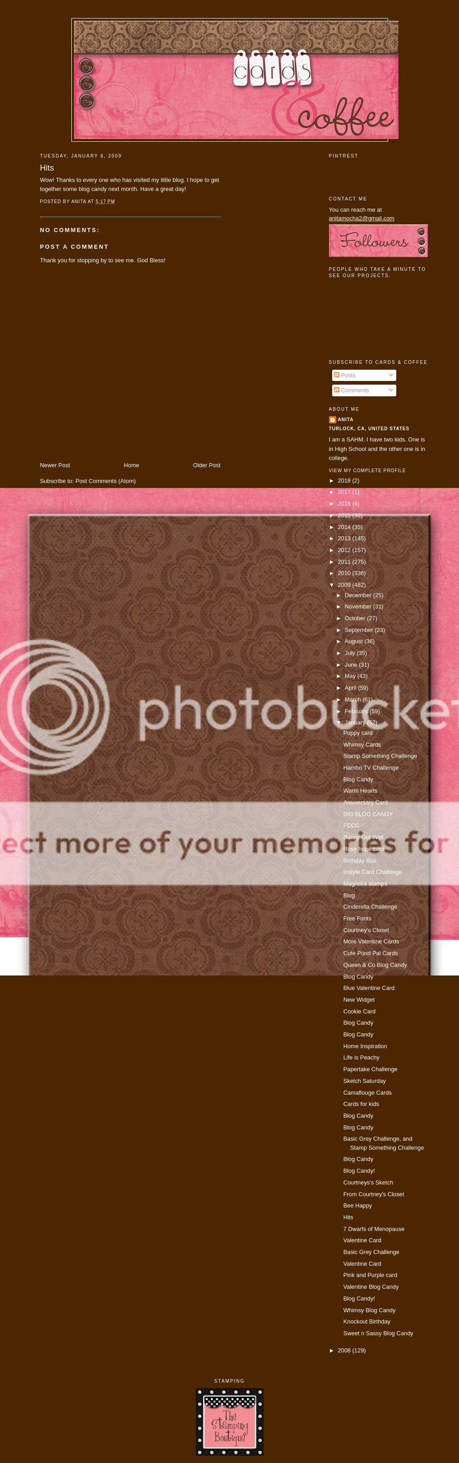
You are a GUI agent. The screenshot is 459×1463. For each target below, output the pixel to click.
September (360, 630)
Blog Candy (358, 779)
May (351, 676)
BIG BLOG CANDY (368, 814)
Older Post (207, 465)
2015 (345, 515)
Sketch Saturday (364, 1081)
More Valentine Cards (371, 941)
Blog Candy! (359, 1170)
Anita (346, 419)
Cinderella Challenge (370, 906)
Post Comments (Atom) (105, 481)
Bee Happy (357, 1205)
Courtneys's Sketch (368, 1182)
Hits (47, 167)
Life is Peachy (361, 1057)
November (359, 606)
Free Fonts (357, 918)
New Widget (359, 999)
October (356, 618)
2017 (345, 491)
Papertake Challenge (370, 1069)
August (355, 641)
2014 (345, 527)
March (353, 699)
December (359, 595)
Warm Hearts (360, 790)
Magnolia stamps (365, 883)
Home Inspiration (365, 1046)
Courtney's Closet (366, 930)
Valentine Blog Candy (371, 1286)
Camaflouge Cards (367, 1092)
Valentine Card (362, 1240)
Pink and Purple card (370, 1275)
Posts (345, 375)
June (352, 664)
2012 (345, 550)
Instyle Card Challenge (372, 872)
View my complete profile (367, 470)
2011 (345, 561)
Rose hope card (364, 848)
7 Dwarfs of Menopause (374, 1229)
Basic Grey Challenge (371, 1252)
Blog (349, 895)
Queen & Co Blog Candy (375, 964)
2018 (345, 480)
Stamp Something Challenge (380, 755)
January (356, 722)
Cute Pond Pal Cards (370, 953)
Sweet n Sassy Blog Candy (378, 1333)
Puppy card (358, 732)
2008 (345, 1350)
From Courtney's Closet (373, 1194)
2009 (345, 584)
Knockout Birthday (366, 1321)
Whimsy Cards (362, 744)
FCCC (351, 825)
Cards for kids (361, 1104)
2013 (345, 538)
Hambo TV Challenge (371, 767)
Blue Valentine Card (368, 988)
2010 (345, 573)
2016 (345, 503)
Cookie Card (359, 1011)
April (351, 687)
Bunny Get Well (363, 837)
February (357, 711)
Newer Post (55, 465)
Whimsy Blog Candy (369, 1310)
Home (131, 465)
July (351, 653)
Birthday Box (359, 860)
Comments (351, 390)
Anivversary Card (365, 802)
